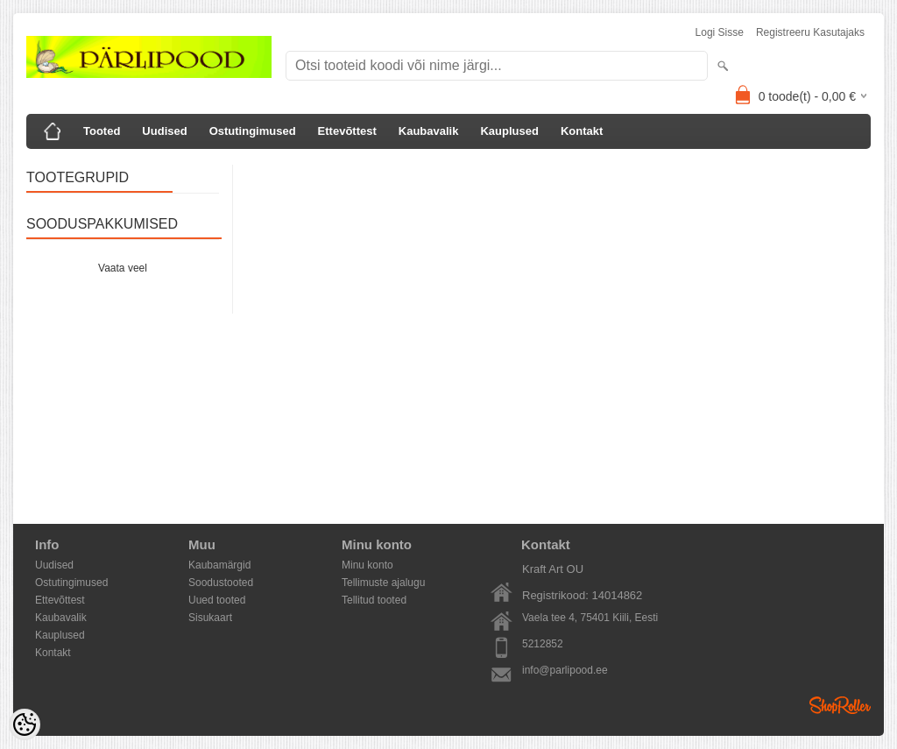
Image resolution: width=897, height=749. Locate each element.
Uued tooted (216, 600)
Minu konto (367, 565)
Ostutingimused (252, 131)
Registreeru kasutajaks (810, 32)
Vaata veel (122, 268)
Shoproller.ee (840, 705)
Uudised (164, 131)
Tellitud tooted (374, 600)
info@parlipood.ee (565, 670)
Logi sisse (720, 32)
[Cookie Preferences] (24, 724)
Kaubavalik (429, 131)
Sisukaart (210, 617)
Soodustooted (220, 582)
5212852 (542, 644)
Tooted (101, 131)
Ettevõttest (347, 131)
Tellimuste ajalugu (383, 582)
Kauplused (509, 131)
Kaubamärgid (219, 565)
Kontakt (582, 131)
